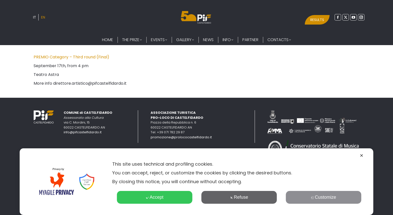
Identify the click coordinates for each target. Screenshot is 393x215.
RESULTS (317, 19)
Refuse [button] (239, 197)
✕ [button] (361, 155)
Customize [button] (323, 197)
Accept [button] (154, 197)
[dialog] (196, 181)
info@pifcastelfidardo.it (83, 132)
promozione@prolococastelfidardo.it (181, 137)
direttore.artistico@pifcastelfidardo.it (90, 83)
